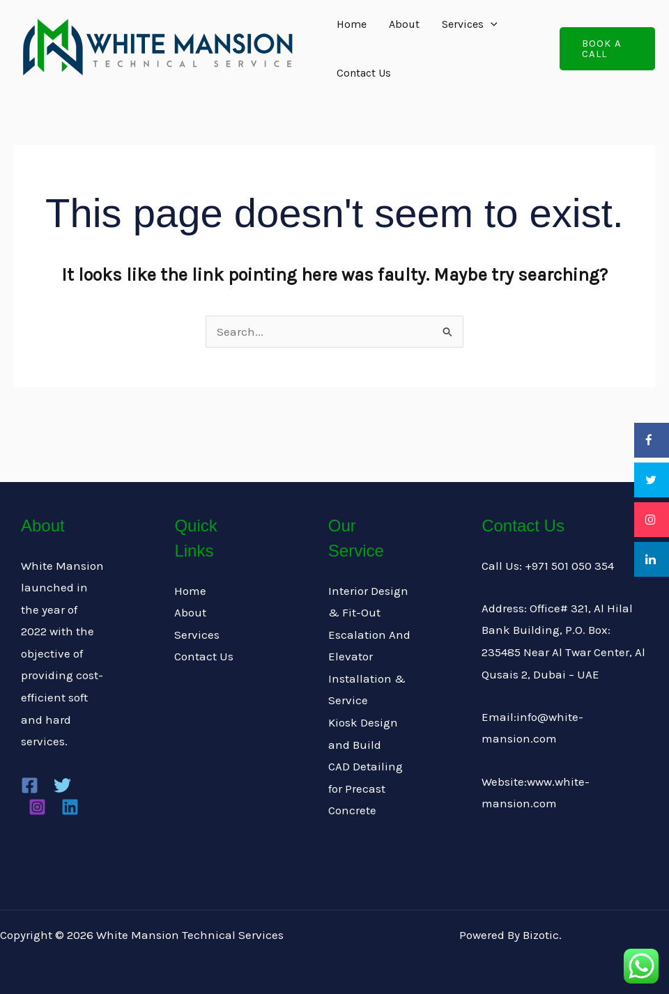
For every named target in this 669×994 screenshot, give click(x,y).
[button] (607, 48)
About (404, 24)
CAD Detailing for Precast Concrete (365, 788)
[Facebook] (29, 785)
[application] (491, 24)
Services (470, 24)
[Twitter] (62, 785)
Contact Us (364, 72)
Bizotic (541, 935)
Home (352, 24)
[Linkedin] (70, 807)
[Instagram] (37, 807)
